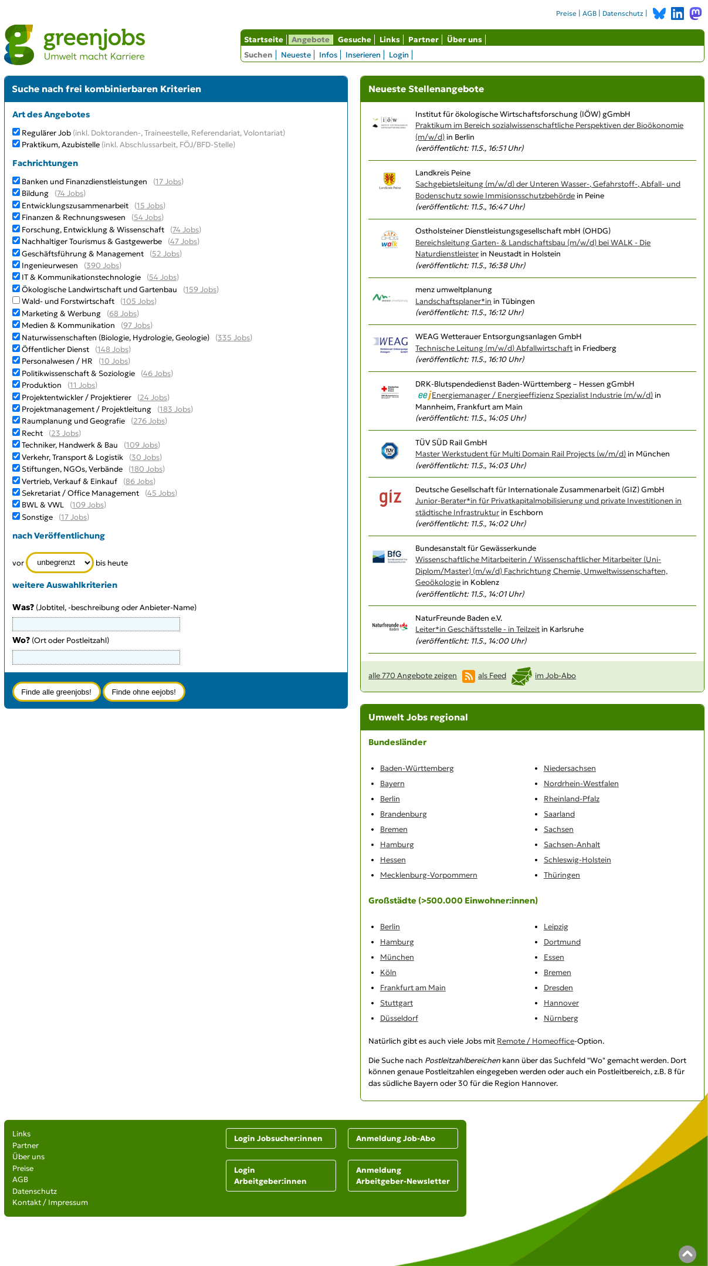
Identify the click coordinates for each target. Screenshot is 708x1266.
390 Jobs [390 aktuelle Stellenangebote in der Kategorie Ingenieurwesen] (102, 265)
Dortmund (562, 942)
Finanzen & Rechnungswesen (74, 217)
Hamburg (397, 844)
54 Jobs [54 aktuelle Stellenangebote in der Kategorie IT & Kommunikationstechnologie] (163, 277)
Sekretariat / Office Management (80, 493)
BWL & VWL (43, 505)
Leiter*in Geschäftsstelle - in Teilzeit (477, 629)
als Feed (492, 676)
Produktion (42, 385)
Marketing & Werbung (61, 314)
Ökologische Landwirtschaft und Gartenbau (99, 290)
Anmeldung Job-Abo (395, 1138)
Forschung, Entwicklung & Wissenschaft (93, 230)
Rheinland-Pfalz (571, 799)
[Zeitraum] (60, 562)
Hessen (393, 860)
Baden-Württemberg (417, 768)
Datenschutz (622, 13)
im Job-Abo (555, 676)
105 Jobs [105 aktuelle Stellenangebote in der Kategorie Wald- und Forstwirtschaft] (138, 301)
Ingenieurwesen (50, 265)
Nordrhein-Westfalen (581, 783)
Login (399, 55)
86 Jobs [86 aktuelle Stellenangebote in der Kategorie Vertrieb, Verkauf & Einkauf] (139, 481)
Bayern (392, 783)
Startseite (263, 40)
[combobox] (96, 657)
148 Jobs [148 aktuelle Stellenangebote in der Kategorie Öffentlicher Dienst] (112, 349)
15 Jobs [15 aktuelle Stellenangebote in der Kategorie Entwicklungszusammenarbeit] (150, 206)
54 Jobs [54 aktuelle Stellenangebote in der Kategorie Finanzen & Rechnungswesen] (147, 217)
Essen (554, 957)
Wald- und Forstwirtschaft (68, 301)
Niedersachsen (570, 768)
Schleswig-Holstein (577, 860)
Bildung (35, 193)
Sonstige (37, 517)
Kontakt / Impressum (50, 1202)
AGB (589, 13)
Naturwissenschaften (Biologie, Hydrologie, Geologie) (115, 338)
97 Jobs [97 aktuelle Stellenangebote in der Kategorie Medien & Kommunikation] (136, 325)
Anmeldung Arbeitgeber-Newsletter (403, 1176)
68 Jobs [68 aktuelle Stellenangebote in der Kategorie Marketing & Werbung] (123, 314)
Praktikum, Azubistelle (128, 145)
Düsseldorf (399, 1018)
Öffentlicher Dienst (55, 349)
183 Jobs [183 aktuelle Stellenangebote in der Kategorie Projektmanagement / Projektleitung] (175, 409)
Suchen (258, 55)
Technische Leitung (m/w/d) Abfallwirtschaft (494, 348)
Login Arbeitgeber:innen (270, 1176)
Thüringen (562, 875)
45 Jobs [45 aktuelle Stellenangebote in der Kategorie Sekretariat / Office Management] (161, 493)
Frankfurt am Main (413, 988)
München (397, 957)
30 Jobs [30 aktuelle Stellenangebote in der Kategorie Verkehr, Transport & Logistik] (145, 457)
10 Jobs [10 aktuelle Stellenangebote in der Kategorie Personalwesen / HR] (114, 361)
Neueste (296, 55)
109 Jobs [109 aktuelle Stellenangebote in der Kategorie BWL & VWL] (88, 505)
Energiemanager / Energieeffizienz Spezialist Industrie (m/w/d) (542, 395)
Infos (328, 55)
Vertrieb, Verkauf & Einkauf (69, 481)
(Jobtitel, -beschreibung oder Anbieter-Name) (104, 607)
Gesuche (354, 40)
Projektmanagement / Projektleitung (86, 409)
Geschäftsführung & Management (83, 254)
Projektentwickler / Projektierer (76, 397)
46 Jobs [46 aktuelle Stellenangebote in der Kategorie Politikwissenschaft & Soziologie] (157, 373)
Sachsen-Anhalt (572, 844)
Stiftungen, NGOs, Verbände (72, 469)
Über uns (464, 40)
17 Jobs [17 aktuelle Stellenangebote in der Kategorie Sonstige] (74, 517)
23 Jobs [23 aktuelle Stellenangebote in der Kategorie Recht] (65, 433)
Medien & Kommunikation (68, 325)
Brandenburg (403, 814)
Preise (566, 13)
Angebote (311, 40)
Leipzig (556, 927)
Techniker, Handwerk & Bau (70, 445)
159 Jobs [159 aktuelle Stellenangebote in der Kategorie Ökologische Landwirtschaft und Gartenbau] (200, 290)
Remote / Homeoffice (535, 1041)
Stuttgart (396, 1003)
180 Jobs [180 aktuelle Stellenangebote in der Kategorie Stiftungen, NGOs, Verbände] (146, 469)
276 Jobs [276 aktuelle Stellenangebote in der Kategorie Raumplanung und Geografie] (149, 421)
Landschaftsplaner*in (453, 301)
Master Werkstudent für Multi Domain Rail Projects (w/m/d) (520, 454)
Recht (32, 433)
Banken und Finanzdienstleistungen (84, 182)
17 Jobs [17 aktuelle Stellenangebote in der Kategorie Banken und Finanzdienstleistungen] (168, 182)
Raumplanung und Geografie (73, 421)
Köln (388, 972)
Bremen (394, 829)
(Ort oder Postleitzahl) (60, 640)
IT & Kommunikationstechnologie (81, 277)
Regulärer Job (153, 133)
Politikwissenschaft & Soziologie (78, 373)
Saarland (559, 814)
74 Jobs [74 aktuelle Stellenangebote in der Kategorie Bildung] (70, 193)
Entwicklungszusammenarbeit (75, 206)
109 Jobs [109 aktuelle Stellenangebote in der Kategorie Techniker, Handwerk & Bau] (142, 445)
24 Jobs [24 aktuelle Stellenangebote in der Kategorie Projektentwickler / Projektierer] (153, 397)
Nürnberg (561, 1018)
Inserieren (363, 55)
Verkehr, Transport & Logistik (72, 457)
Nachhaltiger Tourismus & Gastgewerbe (92, 241)
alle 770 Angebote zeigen (412, 676)
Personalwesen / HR (57, 361)
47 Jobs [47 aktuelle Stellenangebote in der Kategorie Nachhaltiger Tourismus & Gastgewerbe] (183, 241)
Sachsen (559, 829)
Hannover (561, 1003)
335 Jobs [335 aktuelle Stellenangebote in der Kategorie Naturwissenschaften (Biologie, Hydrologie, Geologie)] (234, 338)
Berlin (390, 799)
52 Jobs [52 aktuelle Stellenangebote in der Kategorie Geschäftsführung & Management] (165, 254)
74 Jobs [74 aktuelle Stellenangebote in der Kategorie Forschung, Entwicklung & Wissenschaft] (185, 230)
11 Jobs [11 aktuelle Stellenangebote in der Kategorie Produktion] (82, 385)
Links (390, 40)
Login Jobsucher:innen (278, 1138)
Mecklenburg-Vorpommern (428, 875)
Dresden (558, 988)
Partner (423, 40)
